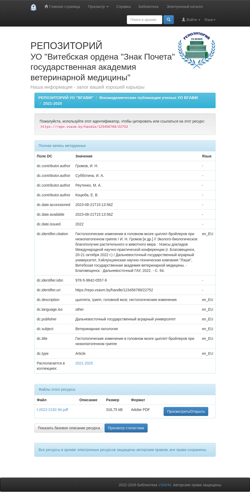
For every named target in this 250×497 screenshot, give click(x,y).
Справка (123, 6)
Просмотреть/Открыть (186, 411)
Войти (191, 19)
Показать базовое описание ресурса (69, 428)
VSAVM (164, 485)
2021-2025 (52, 103)
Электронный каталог (184, 6)
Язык (210, 20)
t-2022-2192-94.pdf (52, 410)
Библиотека (149, 6)
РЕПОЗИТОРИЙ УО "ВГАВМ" (65, 97)
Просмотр (98, 6)
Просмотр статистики (126, 428)
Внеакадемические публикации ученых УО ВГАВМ (149, 97)
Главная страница (62, 6)
